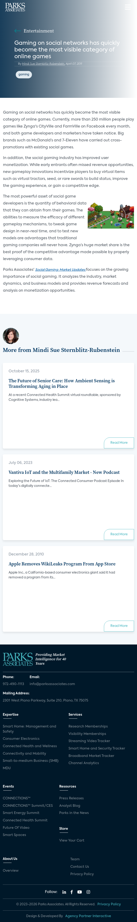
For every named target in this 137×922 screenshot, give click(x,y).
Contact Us (79, 866)
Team (75, 859)
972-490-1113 (13, 684)
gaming (24, 74)
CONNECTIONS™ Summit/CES (28, 805)
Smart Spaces (14, 835)
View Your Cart (71, 840)
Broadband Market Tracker (91, 756)
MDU (7, 768)
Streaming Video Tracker (89, 741)
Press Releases (71, 798)
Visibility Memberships (87, 734)
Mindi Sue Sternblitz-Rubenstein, (43, 64)
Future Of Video (16, 827)
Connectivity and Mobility (24, 753)
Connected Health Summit (25, 820)
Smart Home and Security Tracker (96, 748)
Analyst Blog (69, 805)
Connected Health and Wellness (30, 746)
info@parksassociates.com (52, 684)
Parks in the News (74, 813)
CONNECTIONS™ (17, 798)
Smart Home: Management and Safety (29, 729)
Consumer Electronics (21, 738)
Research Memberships (88, 726)
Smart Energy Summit (21, 813)
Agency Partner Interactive (88, 916)
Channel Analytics (83, 763)
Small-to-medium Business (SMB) (31, 760)
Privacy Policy (82, 874)
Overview (11, 870)
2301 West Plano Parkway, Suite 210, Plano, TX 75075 (45, 700)
